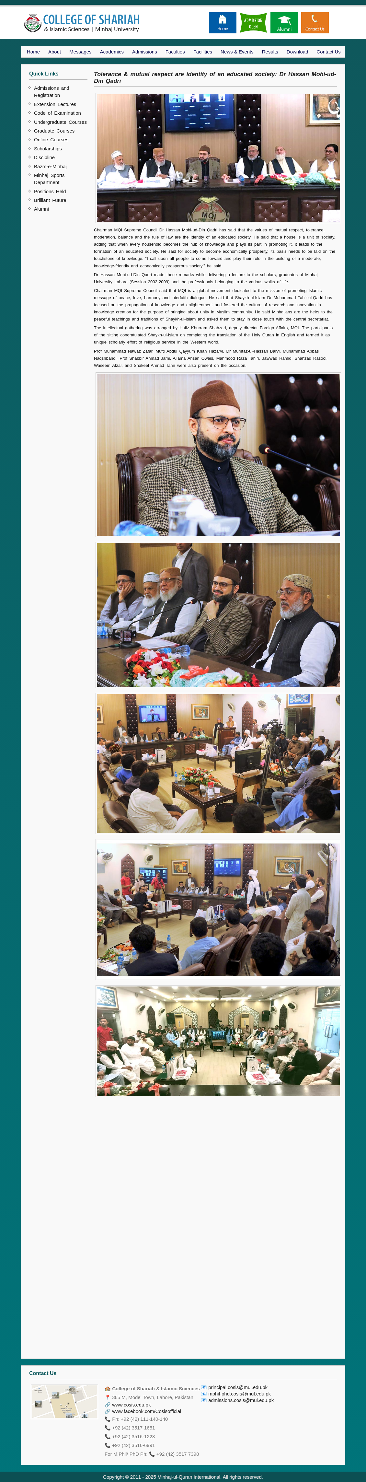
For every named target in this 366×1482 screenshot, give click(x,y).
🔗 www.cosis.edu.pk (128, 1404)
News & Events (237, 51)
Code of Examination (57, 113)
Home (33, 51)
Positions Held (50, 191)
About (54, 51)
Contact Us (329, 51)
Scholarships (48, 148)
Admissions (144, 51)
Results (270, 51)
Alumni (41, 209)
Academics (112, 51)
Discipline (44, 157)
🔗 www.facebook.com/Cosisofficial (143, 1411)
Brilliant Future (50, 200)
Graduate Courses (54, 131)
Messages (80, 51)
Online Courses (51, 139)
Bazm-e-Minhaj (50, 166)
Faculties (175, 51)
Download (297, 51)
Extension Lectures (55, 104)
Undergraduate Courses (60, 122)
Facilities (202, 51)
